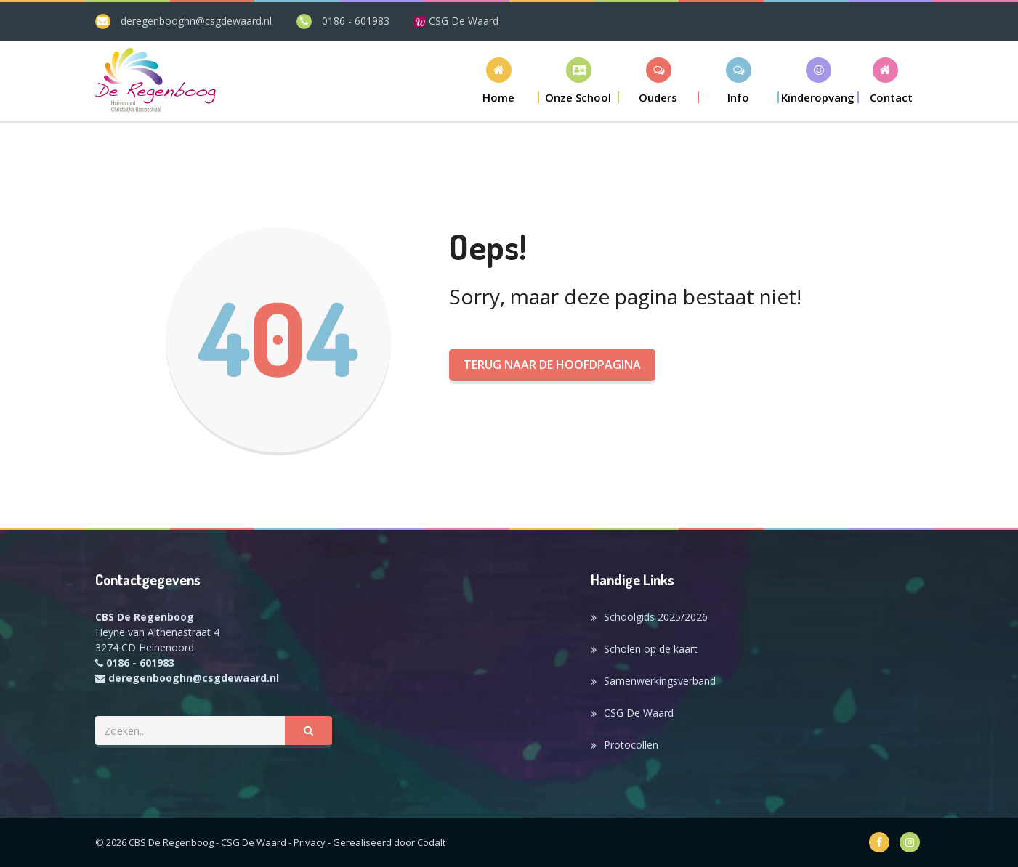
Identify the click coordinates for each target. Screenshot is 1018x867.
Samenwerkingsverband (660, 681)
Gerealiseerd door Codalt (389, 842)
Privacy (310, 842)
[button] (579, 80)
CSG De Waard (456, 21)
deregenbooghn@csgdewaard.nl (196, 21)
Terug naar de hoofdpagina (552, 365)
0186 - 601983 (355, 21)
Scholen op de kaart (651, 649)
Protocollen (631, 745)
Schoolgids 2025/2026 (656, 617)
